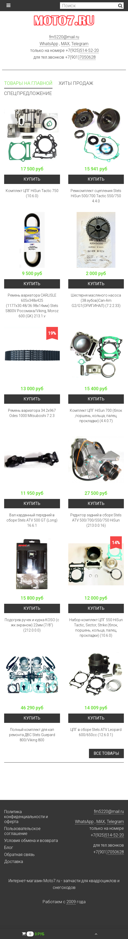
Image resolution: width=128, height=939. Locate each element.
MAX (65, 43)
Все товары (106, 753)
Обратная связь (19, 854)
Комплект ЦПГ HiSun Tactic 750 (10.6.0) (32, 193)
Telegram (79, 43)
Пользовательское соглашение (22, 831)
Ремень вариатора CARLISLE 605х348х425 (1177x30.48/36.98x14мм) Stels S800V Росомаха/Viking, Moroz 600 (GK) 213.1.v (31, 305)
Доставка (13, 861)
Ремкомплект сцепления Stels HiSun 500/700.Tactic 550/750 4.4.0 (96, 196)
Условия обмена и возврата (31, 840)
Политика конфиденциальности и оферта (26, 816)
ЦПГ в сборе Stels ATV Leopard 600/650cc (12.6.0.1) (96, 732)
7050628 (87, 57)
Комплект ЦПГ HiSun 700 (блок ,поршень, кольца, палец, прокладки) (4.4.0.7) (96, 415)
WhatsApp (49, 43)
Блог (8, 847)
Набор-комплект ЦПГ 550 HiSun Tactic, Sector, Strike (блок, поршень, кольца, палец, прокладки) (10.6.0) (96, 628)
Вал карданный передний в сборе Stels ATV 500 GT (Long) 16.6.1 (31, 520)
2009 (71, 901)
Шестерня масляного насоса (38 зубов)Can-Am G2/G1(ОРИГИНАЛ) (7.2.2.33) (96, 300)
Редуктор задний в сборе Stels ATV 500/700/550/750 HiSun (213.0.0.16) (96, 520)
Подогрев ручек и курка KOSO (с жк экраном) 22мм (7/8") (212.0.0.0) (32, 625)
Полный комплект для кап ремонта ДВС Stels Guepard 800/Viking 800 (32, 735)
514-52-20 (89, 50)
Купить (32, 179)
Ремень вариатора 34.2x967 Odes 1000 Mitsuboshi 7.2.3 (32, 413)
